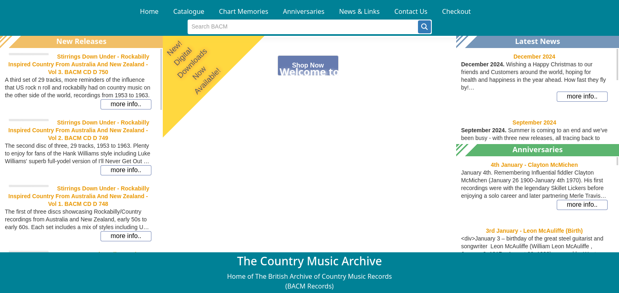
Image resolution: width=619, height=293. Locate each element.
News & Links (359, 11)
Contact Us (410, 11)
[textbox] (303, 27)
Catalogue (188, 11)
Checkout (456, 11)
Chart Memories (243, 11)
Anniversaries (303, 11)
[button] (424, 26)
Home (149, 11)
